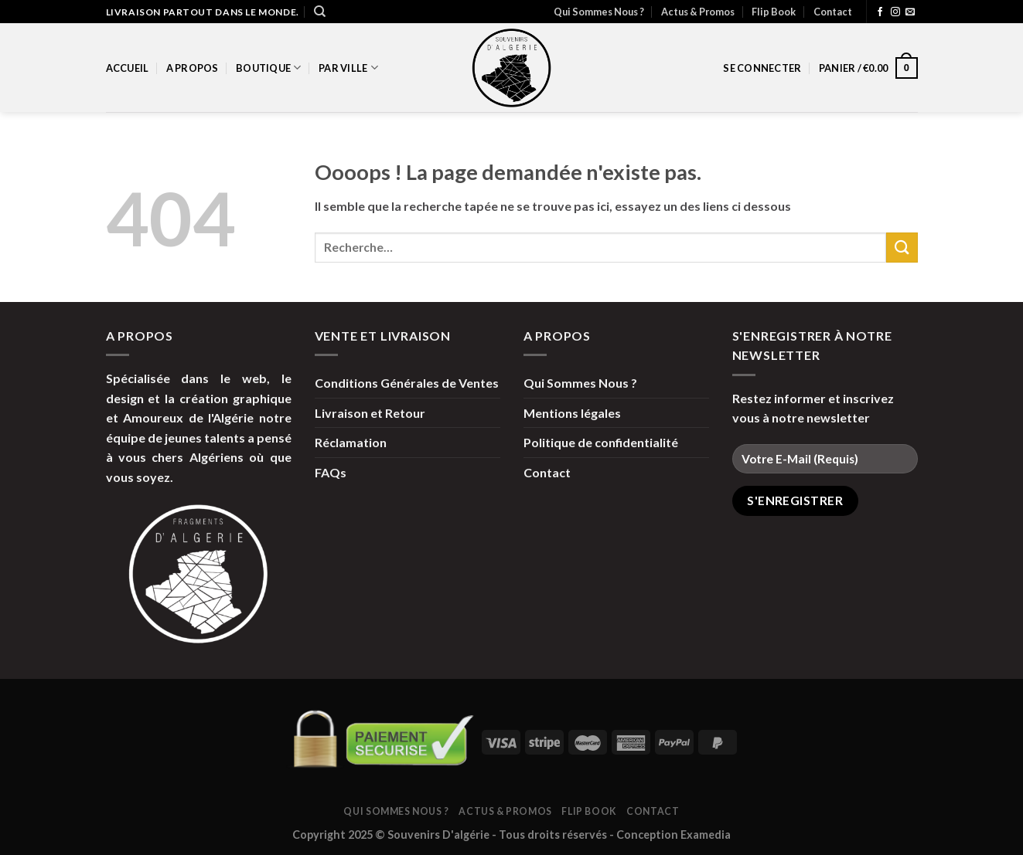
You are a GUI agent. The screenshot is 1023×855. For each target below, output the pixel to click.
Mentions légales (572, 412)
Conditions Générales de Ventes (407, 382)
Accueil (127, 68)
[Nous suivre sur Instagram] (895, 12)
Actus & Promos (698, 11)
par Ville (348, 67)
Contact (832, 11)
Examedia (705, 834)
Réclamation (351, 442)
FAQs (330, 472)
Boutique (269, 67)
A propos (192, 68)
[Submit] (901, 247)
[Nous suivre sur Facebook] (880, 12)
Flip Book (774, 11)
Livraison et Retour (370, 412)
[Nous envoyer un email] (910, 12)
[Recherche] (320, 11)
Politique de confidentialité (600, 442)
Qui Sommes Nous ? (599, 11)
